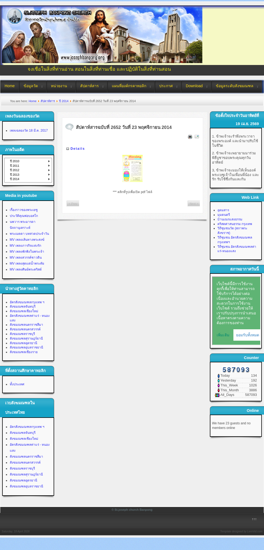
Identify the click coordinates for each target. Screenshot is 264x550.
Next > (194, 203)
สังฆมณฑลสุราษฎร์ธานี (26, 338)
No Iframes (236, 310)
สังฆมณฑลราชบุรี (22, 334)
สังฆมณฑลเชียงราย (24, 352)
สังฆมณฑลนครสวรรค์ (25, 329)
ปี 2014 (64, 101)
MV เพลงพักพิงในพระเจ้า (27, 251)
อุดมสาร (223, 210)
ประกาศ (166, 86)
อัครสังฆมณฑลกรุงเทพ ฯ (27, 302)
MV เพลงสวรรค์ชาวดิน (26, 257)
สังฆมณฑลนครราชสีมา (26, 325)
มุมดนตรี (223, 215)
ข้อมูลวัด (31, 86)
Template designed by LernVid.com (241, 531)
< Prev (73, 203)
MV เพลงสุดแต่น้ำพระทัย (27, 263)
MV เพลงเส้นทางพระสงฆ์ (27, 240)
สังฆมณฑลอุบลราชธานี (26, 347)
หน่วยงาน (59, 86)
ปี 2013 (14, 174)
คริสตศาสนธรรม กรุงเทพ (234, 224)
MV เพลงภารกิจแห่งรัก (25, 246)
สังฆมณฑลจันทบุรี (22, 306)
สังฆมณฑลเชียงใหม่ (24, 311)
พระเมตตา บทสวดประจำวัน (29, 234)
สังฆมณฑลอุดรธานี (23, 343)
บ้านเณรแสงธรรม (229, 219)
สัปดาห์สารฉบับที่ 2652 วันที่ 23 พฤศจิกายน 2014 (124, 127)
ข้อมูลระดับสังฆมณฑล (234, 86)
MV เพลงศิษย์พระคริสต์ (26, 269)
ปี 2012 (14, 170)
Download (194, 86)
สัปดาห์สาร (89, 86)
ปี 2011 (14, 165)
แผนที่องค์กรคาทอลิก (129, 86)
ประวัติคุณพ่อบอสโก (24, 216)
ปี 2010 (14, 161)
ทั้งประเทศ (17, 384)
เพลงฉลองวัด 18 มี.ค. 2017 (29, 130)
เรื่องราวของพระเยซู (24, 210)
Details (77, 149)
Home (10, 86)
